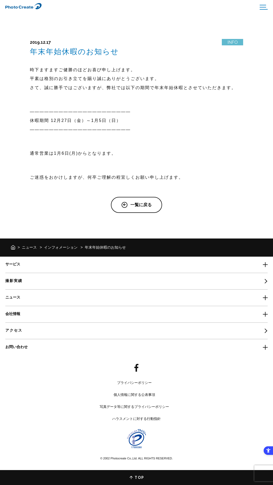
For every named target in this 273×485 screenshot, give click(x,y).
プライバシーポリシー (134, 383)
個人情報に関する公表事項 (134, 395)
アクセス (13, 330)
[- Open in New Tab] (136, 368)
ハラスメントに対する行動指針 (136, 419)
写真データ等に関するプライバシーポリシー (134, 407)
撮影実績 (13, 281)
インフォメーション (61, 247)
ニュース (29, 247)
